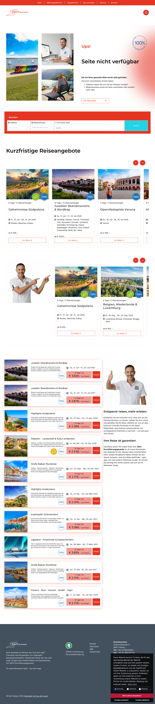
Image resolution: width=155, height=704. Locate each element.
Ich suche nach (62, 122)
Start (39, 3)
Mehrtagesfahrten (54, 3)
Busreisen (13, 117)
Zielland (12, 122)
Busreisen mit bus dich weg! (36, 696)
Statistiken (132, 689)
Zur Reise (27, 240)
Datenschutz (95, 652)
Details (96, 375)
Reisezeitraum (38, 122)
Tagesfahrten (73, 3)
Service (103, 3)
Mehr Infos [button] (132, 684)
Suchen (136, 126)
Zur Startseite (95, 101)
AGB (91, 649)
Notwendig (120, 689)
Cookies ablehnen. (143, 700)
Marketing (144, 689)
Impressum (94, 646)
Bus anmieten (89, 3)
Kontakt (114, 3)
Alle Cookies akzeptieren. (132, 696)
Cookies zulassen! (121, 700)
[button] (135, 162)
